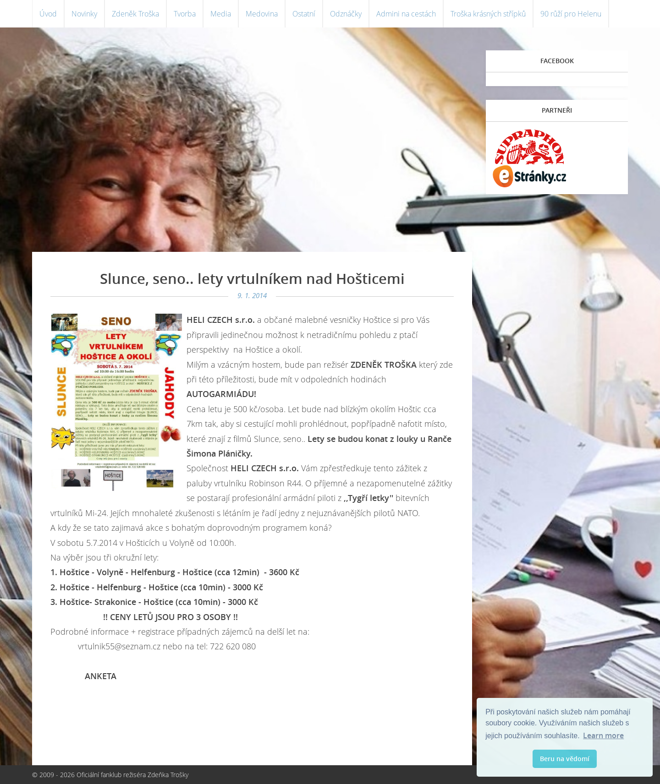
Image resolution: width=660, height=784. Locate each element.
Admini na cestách (406, 14)
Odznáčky (346, 14)
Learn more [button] (603, 735)
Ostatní (303, 14)
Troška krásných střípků (488, 14)
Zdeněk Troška (135, 14)
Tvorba (185, 14)
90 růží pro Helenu (570, 14)
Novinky (84, 14)
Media (220, 14)
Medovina (262, 14)
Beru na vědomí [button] (564, 758)
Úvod (48, 14)
